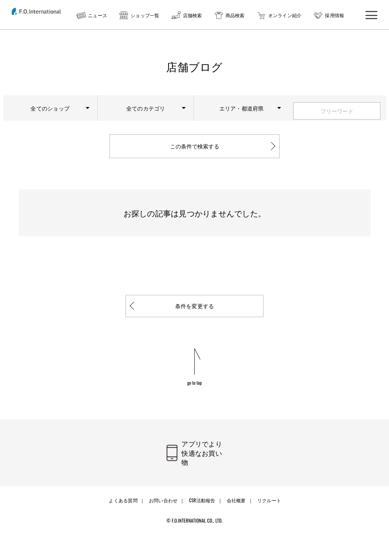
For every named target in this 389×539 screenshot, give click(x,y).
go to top (194, 392)
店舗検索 (192, 15)
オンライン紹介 (285, 15)
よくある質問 (124, 506)
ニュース (97, 15)
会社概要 (235, 506)
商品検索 (235, 15)
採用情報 (334, 15)
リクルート (267, 506)
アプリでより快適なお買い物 (204, 463)
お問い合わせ (163, 506)
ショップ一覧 (145, 15)
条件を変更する (194, 315)
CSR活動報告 (201, 506)
